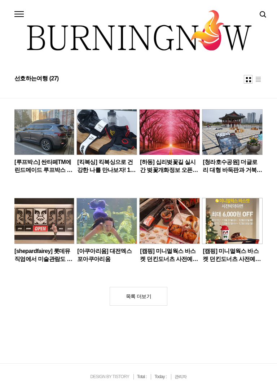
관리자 (181, 376)
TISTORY (121, 376)
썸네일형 (248, 79)
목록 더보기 (138, 296)
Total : (142, 376)
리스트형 (258, 79)
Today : (160, 376)
